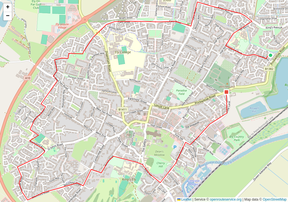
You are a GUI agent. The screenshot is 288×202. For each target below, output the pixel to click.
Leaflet (184, 199)
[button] (270, 55)
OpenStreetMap (275, 199)
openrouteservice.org (226, 199)
